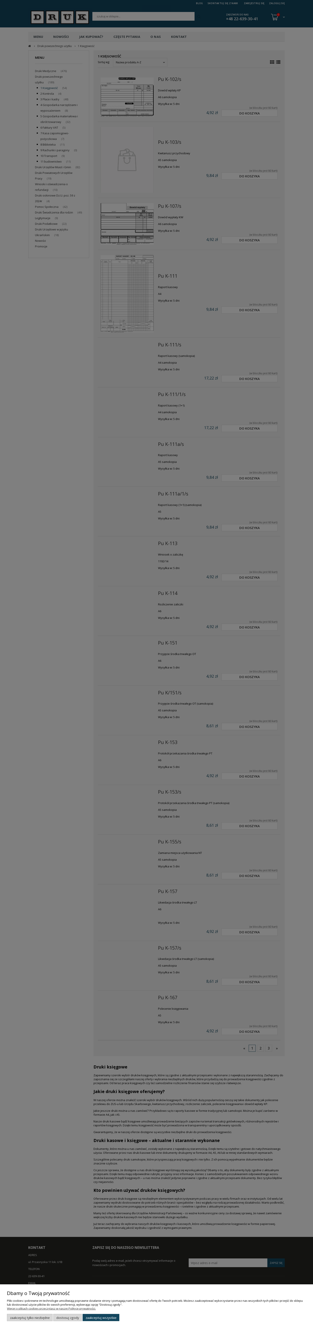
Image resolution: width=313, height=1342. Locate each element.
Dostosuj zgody (67, 1317)
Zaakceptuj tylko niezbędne (30, 1317)
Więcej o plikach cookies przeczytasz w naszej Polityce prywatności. (51, 1308)
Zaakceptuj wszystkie (101, 1317)
